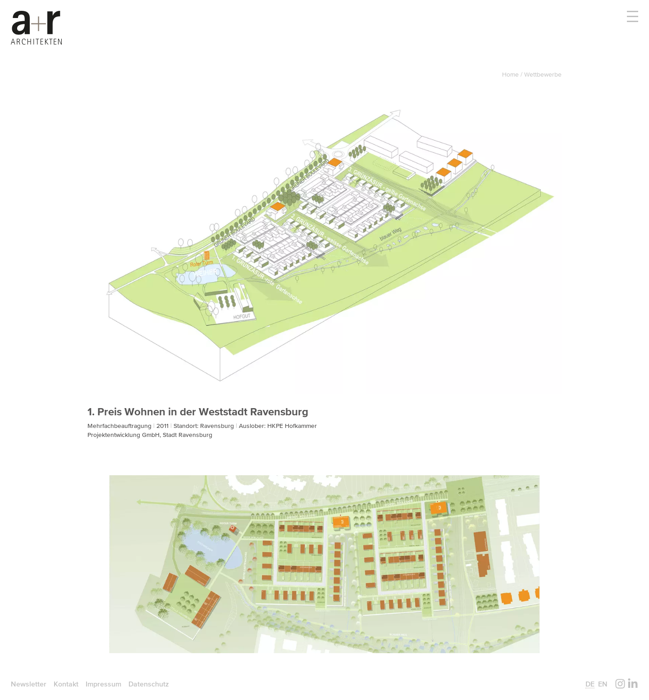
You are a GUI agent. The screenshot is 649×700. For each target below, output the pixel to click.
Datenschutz (148, 684)
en (603, 684)
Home (511, 74)
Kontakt (66, 684)
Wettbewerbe (543, 74)
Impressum (103, 684)
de (589, 684)
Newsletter (28, 684)
